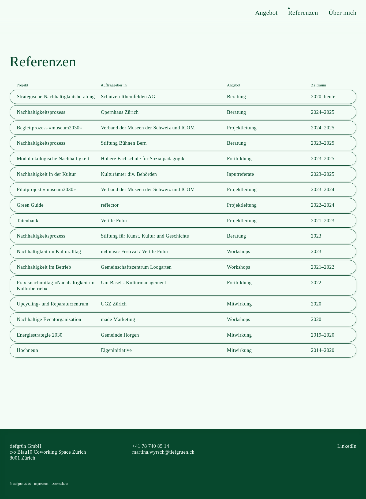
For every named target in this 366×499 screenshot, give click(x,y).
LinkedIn (346, 446)
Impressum (41, 483)
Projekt (22, 85)
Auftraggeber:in (114, 85)
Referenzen (303, 12)
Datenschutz (59, 483)
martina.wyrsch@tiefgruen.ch (163, 452)
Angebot (266, 12)
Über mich (342, 12)
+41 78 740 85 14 (150, 446)
